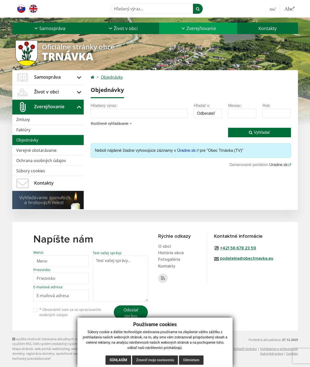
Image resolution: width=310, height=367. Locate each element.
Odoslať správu (131, 313)
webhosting (61, 348)
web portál (43, 348)
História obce (171, 253)
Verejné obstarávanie (36, 150)
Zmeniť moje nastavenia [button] (155, 360)
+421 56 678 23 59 (238, 248)
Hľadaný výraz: (104, 105)
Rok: (266, 105)
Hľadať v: (202, 105)
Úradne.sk (186, 150)
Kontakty (267, 28)
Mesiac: (235, 105)
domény (18, 353)
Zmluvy (23, 119)
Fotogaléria (169, 260)
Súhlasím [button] (118, 360)
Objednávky (27, 140)
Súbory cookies (30, 171)
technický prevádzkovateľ (31, 358)
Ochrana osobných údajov (41, 160)
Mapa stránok (22, 348)
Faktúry (23, 130)
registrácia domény (40, 353)
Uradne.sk (278, 165)
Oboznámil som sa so (70, 312)
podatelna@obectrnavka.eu (246, 259)
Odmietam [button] (191, 360)
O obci (164, 246)
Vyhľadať (259, 132)
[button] (49, 28)
